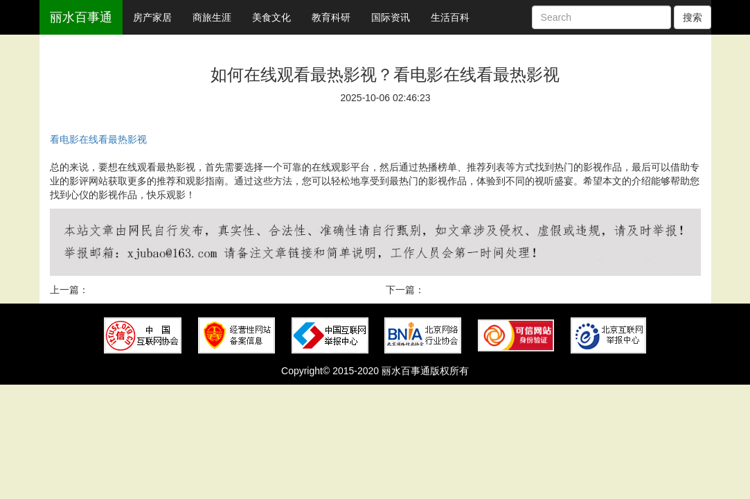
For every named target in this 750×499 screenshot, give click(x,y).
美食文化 (271, 17)
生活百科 (450, 17)
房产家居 (152, 17)
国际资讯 (390, 17)
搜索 (692, 17)
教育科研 (331, 17)
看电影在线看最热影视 (98, 139)
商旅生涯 (212, 17)
